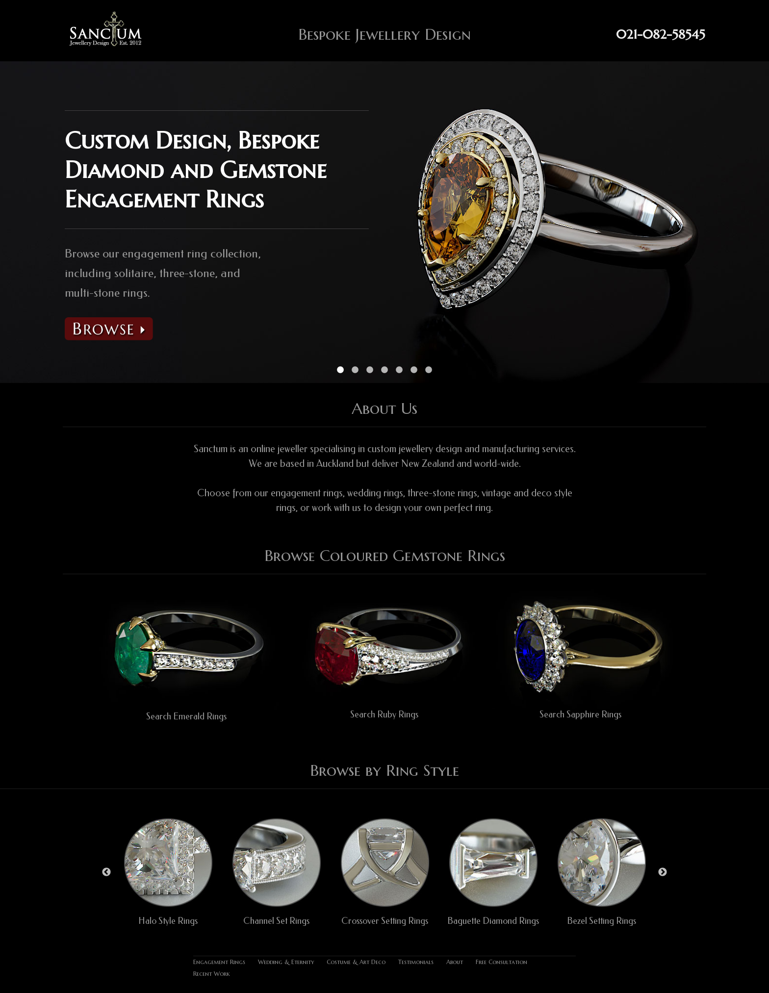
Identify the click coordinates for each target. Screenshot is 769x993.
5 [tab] (399, 370)
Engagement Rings (219, 962)
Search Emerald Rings (186, 716)
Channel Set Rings (276, 921)
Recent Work (211, 973)
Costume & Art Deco (356, 962)
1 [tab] (340, 370)
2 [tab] (355, 370)
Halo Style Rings (168, 921)
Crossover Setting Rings (384, 921)
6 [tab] (414, 370)
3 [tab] (370, 370)
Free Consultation (501, 962)
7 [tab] (429, 370)
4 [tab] (384, 370)
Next (662, 872)
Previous (106, 872)
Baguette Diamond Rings (493, 921)
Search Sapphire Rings (580, 714)
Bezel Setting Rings (601, 921)
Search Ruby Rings (384, 714)
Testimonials (416, 962)
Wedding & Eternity (286, 962)
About (454, 962)
